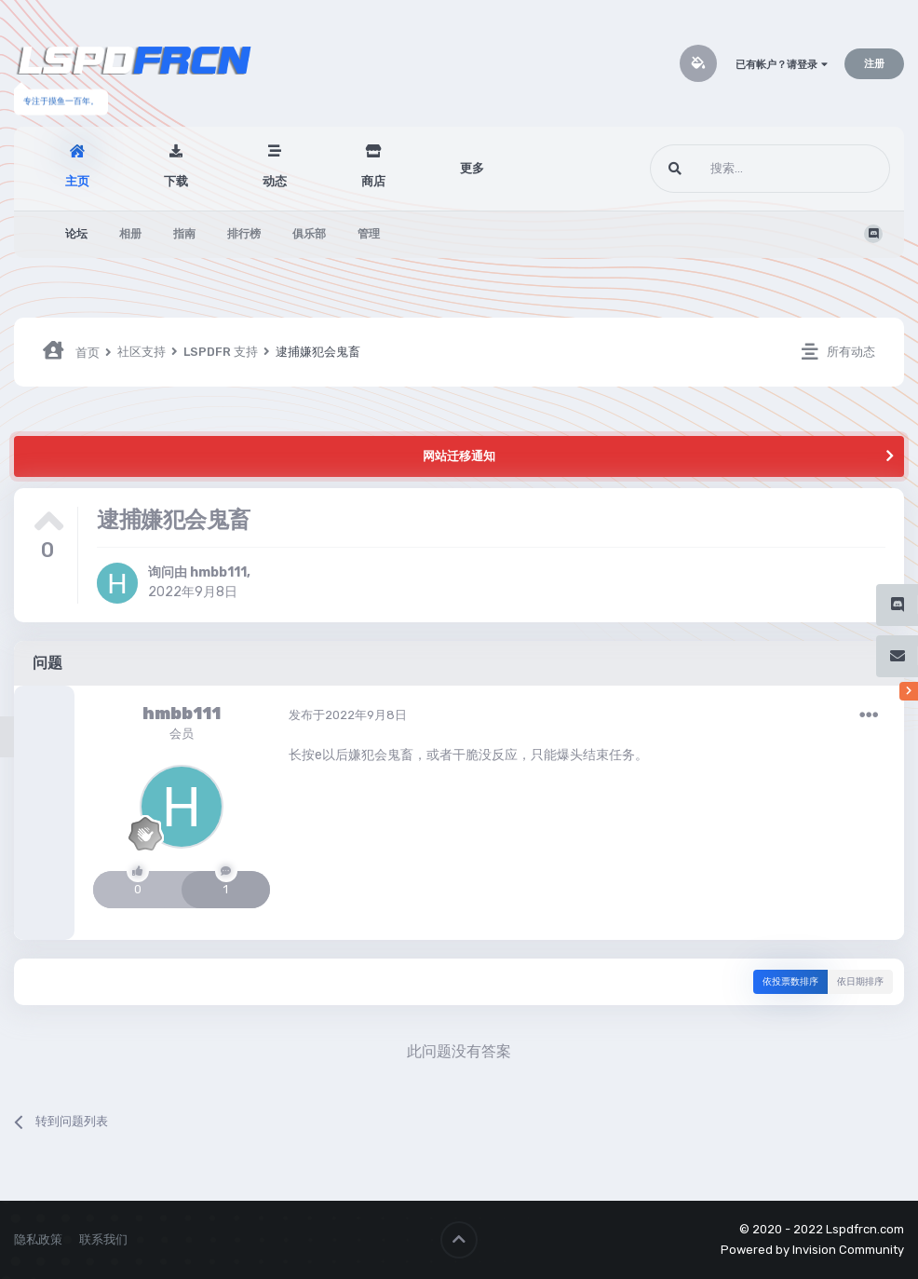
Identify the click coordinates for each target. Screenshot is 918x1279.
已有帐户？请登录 (782, 65)
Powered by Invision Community (812, 1250)
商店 (373, 181)
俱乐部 (309, 233)
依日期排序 (860, 981)
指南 (184, 233)
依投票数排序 (790, 981)
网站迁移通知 (459, 456)
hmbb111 (218, 572)
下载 (176, 181)
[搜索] (735, 168)
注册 (874, 64)
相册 (130, 233)
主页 (77, 181)
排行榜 (244, 233)
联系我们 (103, 1239)
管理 (369, 233)
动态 (275, 181)
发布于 (348, 715)
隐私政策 (38, 1239)
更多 (472, 168)
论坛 (76, 233)
